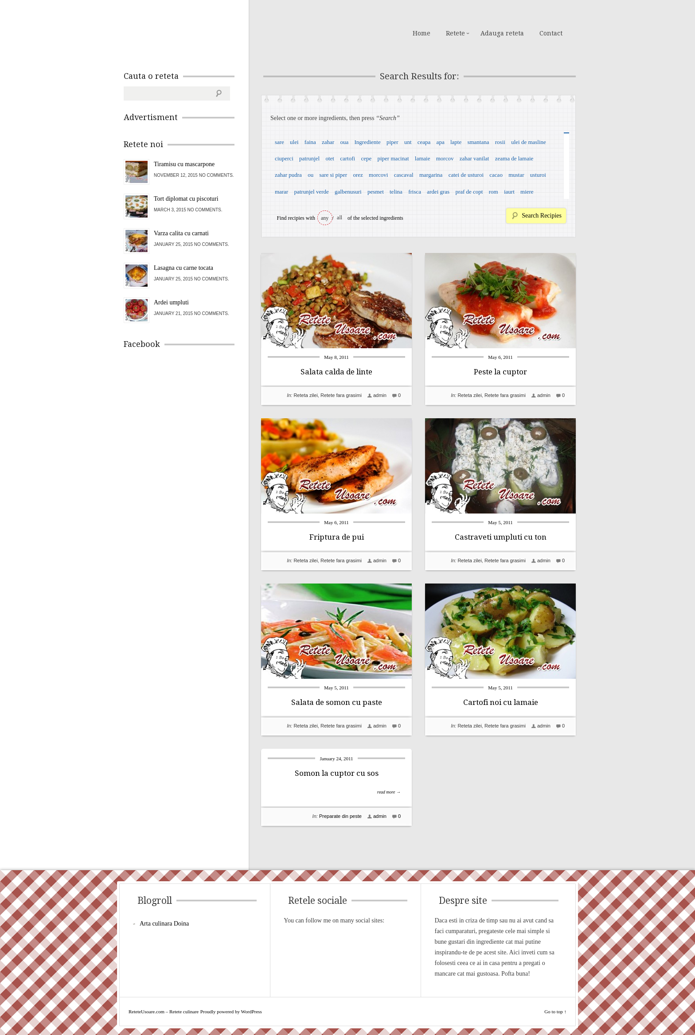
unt (408, 142)
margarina (430, 174)
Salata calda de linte (336, 371)
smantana (478, 142)
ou (310, 174)
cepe (366, 158)
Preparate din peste (340, 816)
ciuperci (284, 158)
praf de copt (469, 191)
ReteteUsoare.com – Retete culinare (187, 32)
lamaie (422, 158)
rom (493, 191)
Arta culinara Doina (164, 923)
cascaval (404, 174)
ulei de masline (528, 142)
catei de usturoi (466, 174)
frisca (414, 191)
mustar (516, 174)
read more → (389, 792)
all (339, 217)
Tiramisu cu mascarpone (184, 164)
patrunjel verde (311, 191)
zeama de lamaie (514, 158)
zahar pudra (288, 174)
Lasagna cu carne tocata (183, 268)
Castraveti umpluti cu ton (501, 537)
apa (441, 142)
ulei (294, 142)
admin (380, 395)
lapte (455, 142)
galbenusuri (348, 191)
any (324, 218)
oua (344, 142)
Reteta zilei (305, 395)
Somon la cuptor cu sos (337, 773)
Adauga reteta (502, 33)
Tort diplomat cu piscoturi (186, 198)
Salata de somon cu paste (336, 702)
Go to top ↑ (555, 1011)
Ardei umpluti (171, 302)
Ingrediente (367, 142)
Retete (455, 33)
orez (358, 174)
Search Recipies (542, 215)
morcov (445, 158)
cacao (496, 174)
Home (421, 33)
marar (281, 191)
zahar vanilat (474, 158)
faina (310, 142)
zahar (328, 142)
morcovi (378, 174)
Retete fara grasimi (341, 395)
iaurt (509, 191)
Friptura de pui (336, 537)
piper (392, 142)
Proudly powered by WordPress (231, 1011)
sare (279, 142)
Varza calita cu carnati (181, 233)
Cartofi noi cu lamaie (500, 702)
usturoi (538, 174)
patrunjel (309, 158)
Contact (550, 33)
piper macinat (393, 158)
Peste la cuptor (500, 371)
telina (396, 191)
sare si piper (333, 174)
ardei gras (438, 191)
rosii (500, 142)
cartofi (347, 158)
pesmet (375, 191)
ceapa (424, 142)
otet (329, 158)
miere (527, 191)
